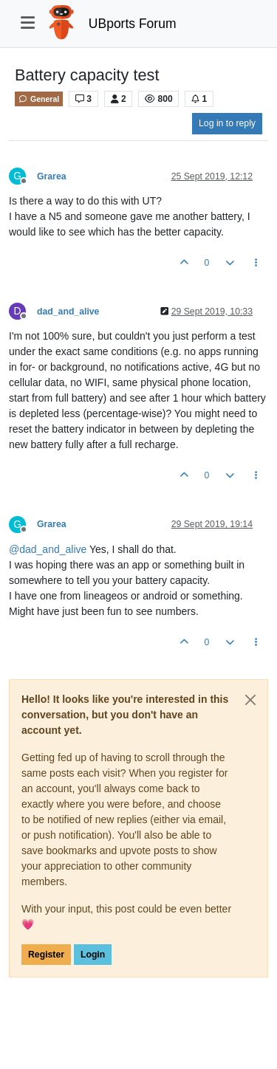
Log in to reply (227, 123)
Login (93, 954)
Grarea (51, 176)
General (38, 98)
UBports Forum (133, 23)
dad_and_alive (68, 311)
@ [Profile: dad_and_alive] (47, 549)
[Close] (250, 700)
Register (46, 954)
